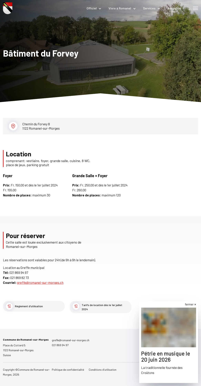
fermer (189, 304)
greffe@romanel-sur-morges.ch (40, 282)
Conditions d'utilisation (102, 369)
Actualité (174, 8)
